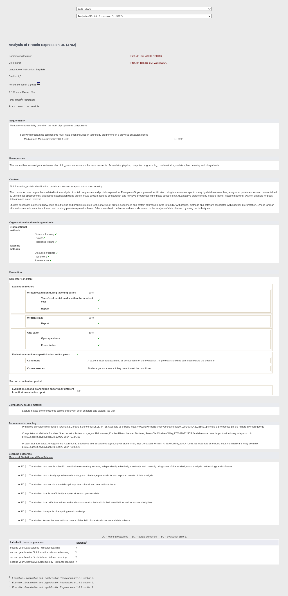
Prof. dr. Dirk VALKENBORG (146, 56)
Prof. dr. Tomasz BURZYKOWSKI (148, 62)
